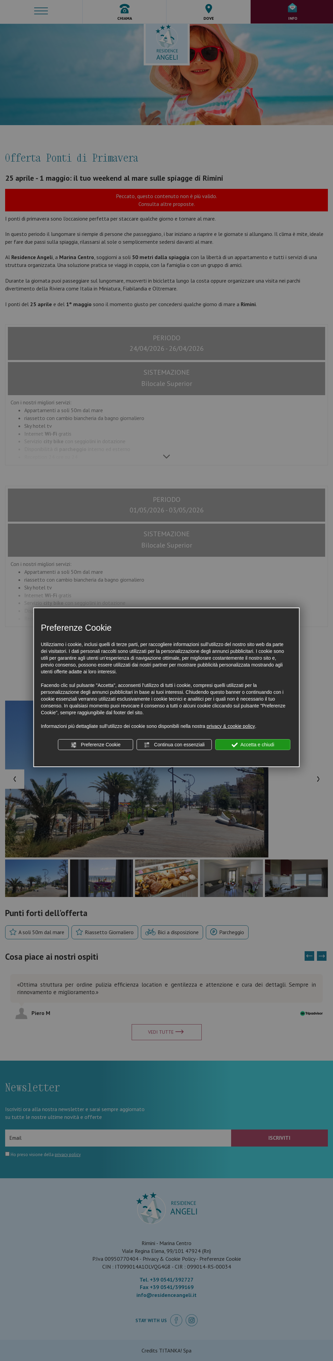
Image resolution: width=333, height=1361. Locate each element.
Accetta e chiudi (252, 745)
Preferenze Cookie (96, 745)
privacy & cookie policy (231, 726)
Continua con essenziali (174, 745)
